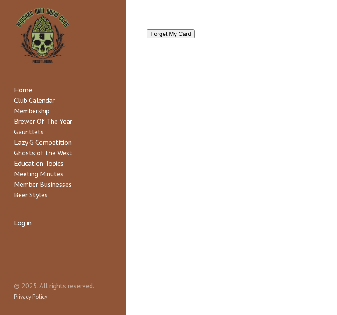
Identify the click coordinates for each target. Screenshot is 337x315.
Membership (31, 110)
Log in (23, 222)
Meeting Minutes (38, 173)
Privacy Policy (30, 297)
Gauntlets (29, 131)
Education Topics (38, 163)
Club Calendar (34, 100)
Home (23, 89)
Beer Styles (31, 194)
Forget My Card (171, 34)
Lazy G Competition (43, 142)
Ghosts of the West (43, 152)
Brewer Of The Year (43, 121)
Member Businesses (43, 184)
